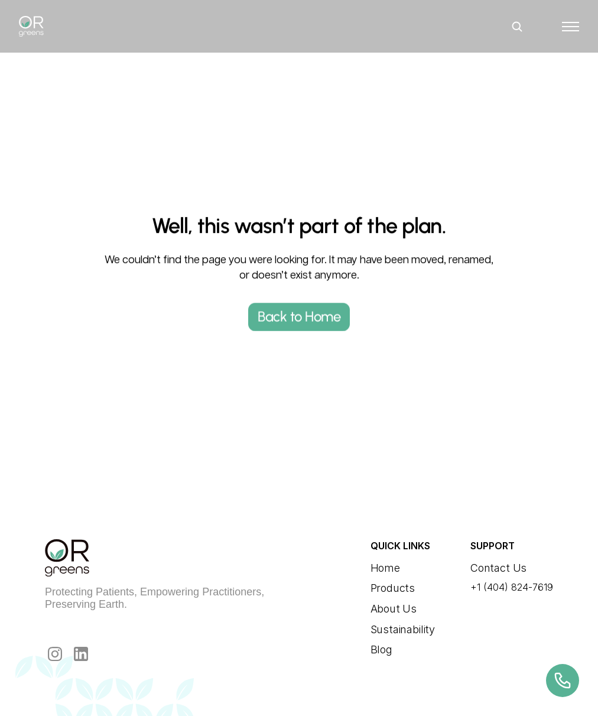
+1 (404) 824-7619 (511, 587)
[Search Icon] (517, 26)
